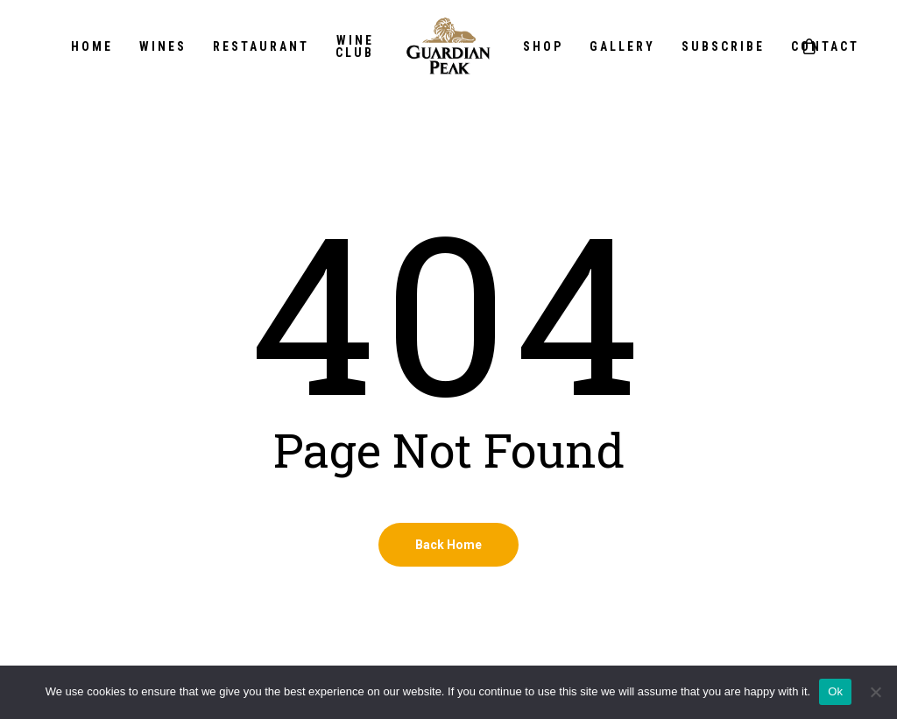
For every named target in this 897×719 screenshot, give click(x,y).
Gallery (622, 46)
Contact (825, 46)
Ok (835, 691)
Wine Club (354, 46)
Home (92, 46)
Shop (543, 46)
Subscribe (723, 46)
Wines (163, 46)
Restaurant (261, 46)
